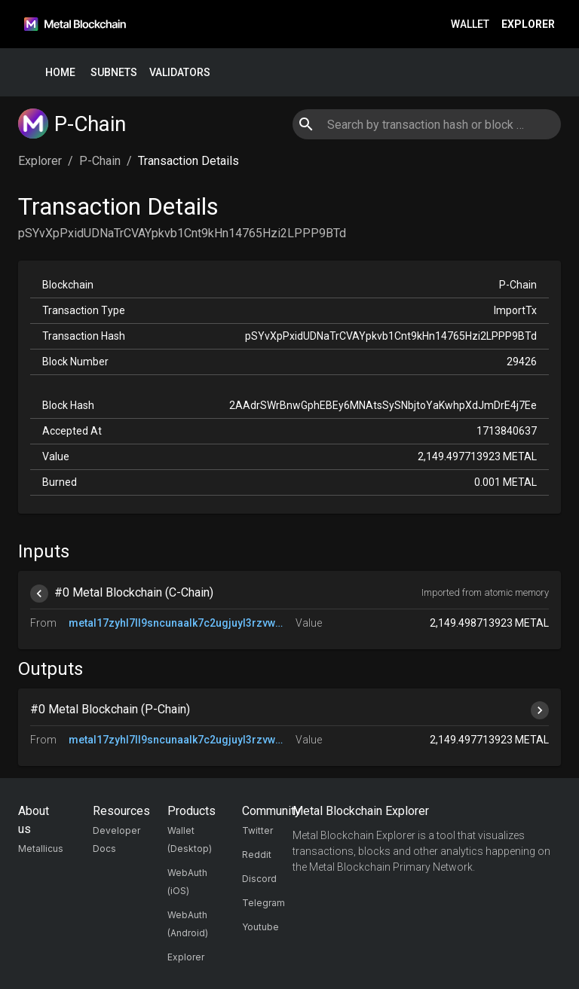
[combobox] (426, 124)
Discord (259, 878)
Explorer (528, 24)
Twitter (257, 830)
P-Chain (100, 161)
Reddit (256, 854)
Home (60, 73)
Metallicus (40, 848)
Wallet (470, 24)
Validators (179, 73)
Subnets (113, 73)
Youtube (260, 927)
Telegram (263, 902)
